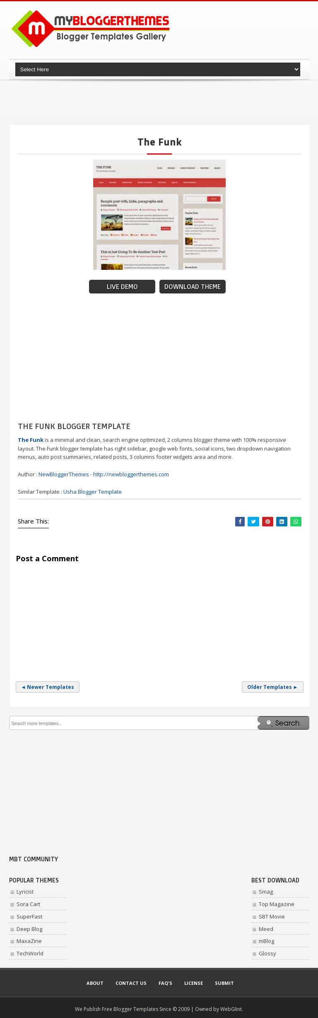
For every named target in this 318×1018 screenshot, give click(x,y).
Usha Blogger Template (92, 491)
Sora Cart (28, 904)
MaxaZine (29, 941)
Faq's (165, 983)
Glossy (267, 953)
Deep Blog (29, 929)
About (95, 983)
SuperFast (29, 916)
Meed (266, 929)
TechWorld (30, 953)
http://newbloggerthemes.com (131, 474)
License (193, 983)
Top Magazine (276, 904)
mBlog (266, 941)
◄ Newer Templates (48, 687)
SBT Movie (272, 916)
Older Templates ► (272, 687)
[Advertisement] (160, 101)
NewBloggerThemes (64, 474)
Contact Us (131, 983)
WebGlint (231, 1009)
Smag (266, 891)
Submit (224, 983)
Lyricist (25, 891)
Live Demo (122, 287)
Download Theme (192, 287)
